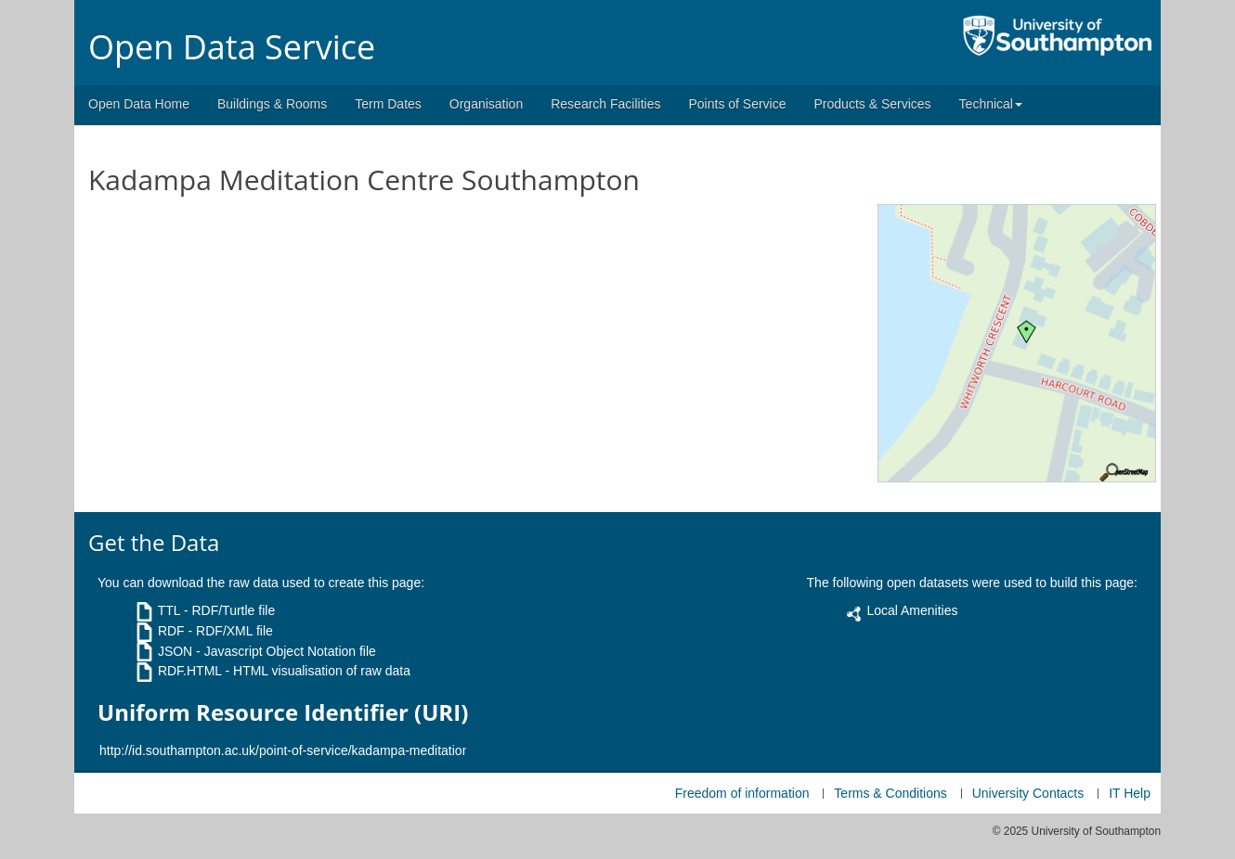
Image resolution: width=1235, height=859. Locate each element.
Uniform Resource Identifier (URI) (283, 712)
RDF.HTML (190, 670)
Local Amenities (911, 610)
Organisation (486, 103)
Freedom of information (742, 793)
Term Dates (388, 103)
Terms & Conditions (890, 793)
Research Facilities (605, 103)
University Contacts (1028, 793)
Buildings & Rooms (272, 103)
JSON (175, 651)
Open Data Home (138, 103)
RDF (171, 630)
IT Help (1129, 793)
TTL (169, 610)
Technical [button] (990, 103)
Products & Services (872, 103)
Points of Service (737, 103)
